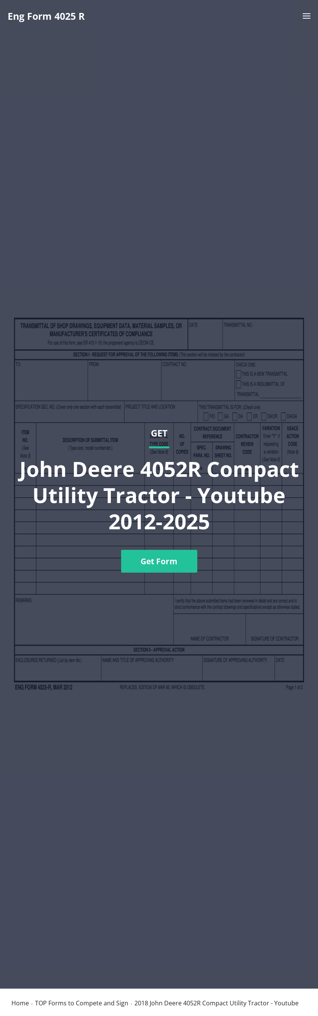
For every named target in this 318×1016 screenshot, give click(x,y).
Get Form (159, 561)
